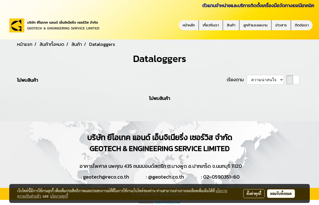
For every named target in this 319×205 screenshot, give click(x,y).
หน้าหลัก (189, 25)
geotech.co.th (168, 177)
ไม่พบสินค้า (27, 80)
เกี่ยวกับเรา (211, 25)
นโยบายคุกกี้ (59, 196)
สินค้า (231, 25)
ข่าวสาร (281, 25)
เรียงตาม (237, 79)
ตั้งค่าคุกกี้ (254, 193)
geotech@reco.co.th (106, 177)
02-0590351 (217, 177)
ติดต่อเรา (302, 25)
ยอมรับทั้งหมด (281, 193)
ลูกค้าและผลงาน (255, 25)
